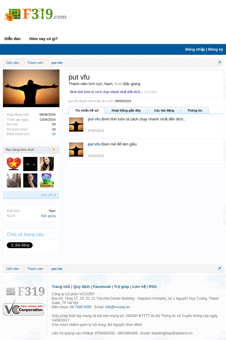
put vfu (94, 119)
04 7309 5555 (80, 307)
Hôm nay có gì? (43, 39)
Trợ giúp (121, 286)
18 (54, 134)
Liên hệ (139, 286)
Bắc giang (48, 216)
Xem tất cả (48, 195)
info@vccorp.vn (117, 307)
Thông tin (194, 110)
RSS (153, 286)
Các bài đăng (164, 110)
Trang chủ (61, 286)
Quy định (81, 286)
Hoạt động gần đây (126, 110)
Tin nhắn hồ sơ (86, 110)
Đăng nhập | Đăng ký (204, 49)
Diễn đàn (12, 39)
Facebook (102, 286)
